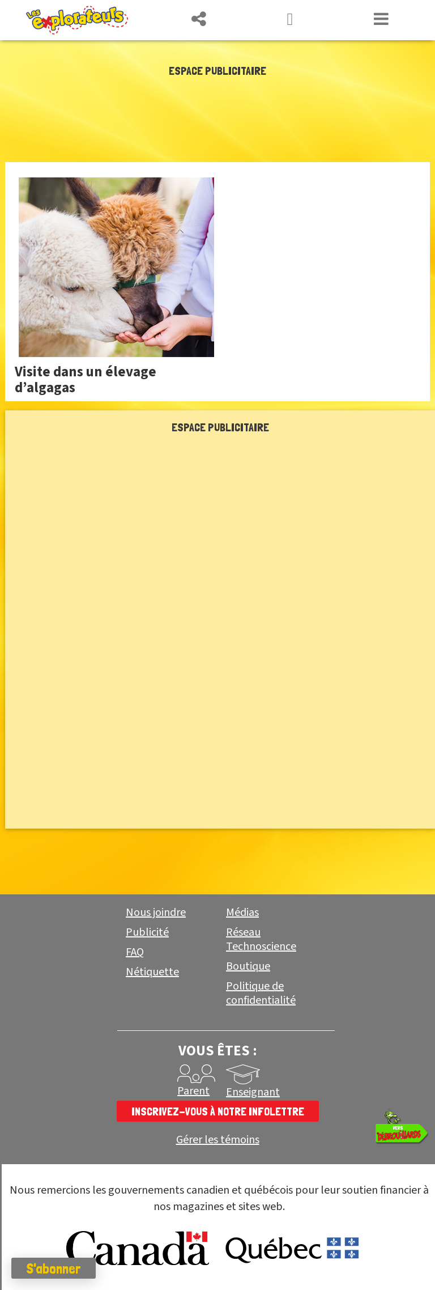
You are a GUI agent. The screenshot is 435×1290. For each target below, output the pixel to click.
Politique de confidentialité (261, 993)
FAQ (135, 952)
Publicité (147, 932)
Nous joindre (156, 912)
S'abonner (53, 1268)
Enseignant (253, 1092)
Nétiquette (152, 972)
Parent (193, 1091)
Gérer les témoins (217, 1140)
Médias (242, 912)
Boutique (248, 966)
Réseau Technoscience (261, 939)
